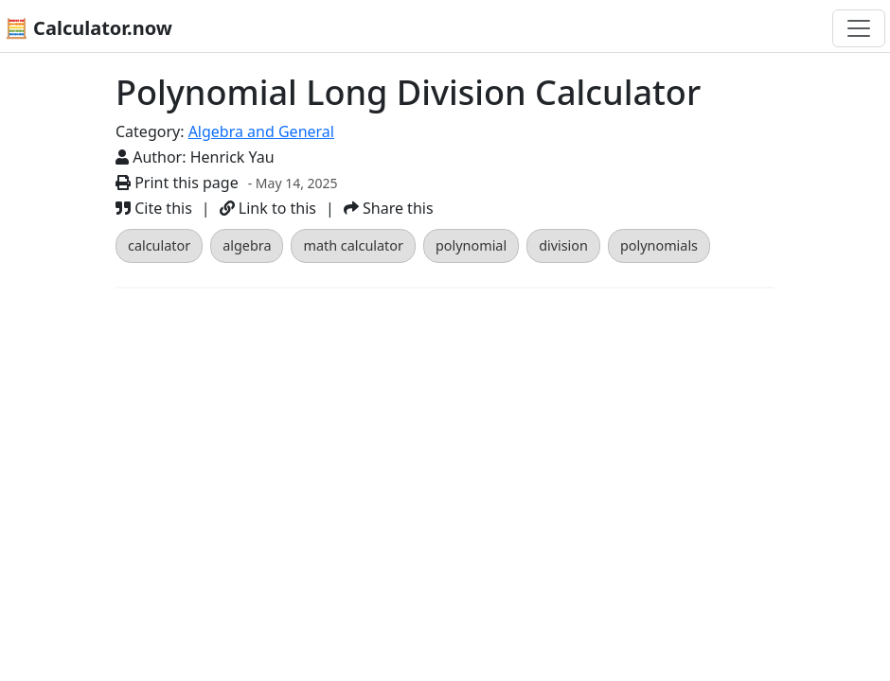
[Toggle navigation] (858, 28)
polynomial (471, 245)
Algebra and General (261, 131)
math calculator (352, 245)
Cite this (154, 208)
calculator (159, 245)
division (563, 245)
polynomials (659, 245)
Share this (389, 208)
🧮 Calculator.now (88, 28)
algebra (246, 245)
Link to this (268, 208)
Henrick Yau (232, 157)
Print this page (177, 182)
